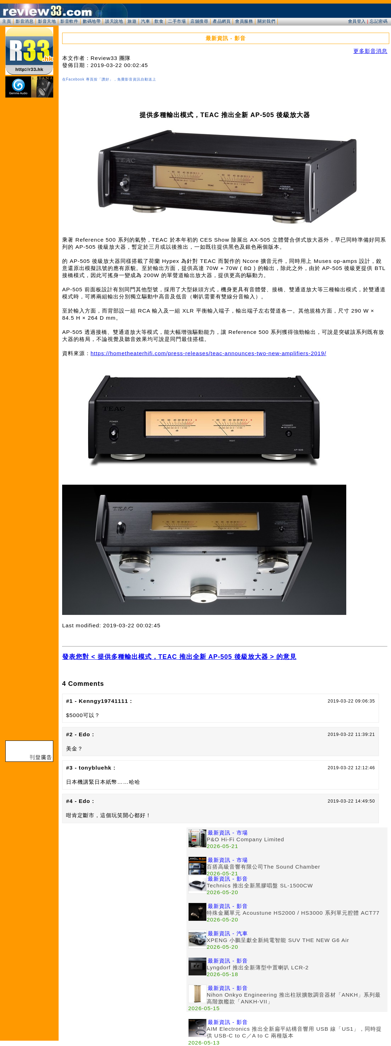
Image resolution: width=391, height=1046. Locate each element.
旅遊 (131, 21)
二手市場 (177, 21)
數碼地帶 (92, 21)
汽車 (145, 21)
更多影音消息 (370, 51)
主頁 (6, 21)
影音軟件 (69, 21)
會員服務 (244, 21)
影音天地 (47, 21)
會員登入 (357, 21)
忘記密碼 (378, 21)
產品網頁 (221, 21)
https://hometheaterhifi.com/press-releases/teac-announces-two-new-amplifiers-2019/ (208, 353)
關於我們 (266, 21)
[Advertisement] (124, 877)
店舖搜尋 (199, 21)
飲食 (158, 21)
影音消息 (24, 21)
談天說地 (114, 21)
